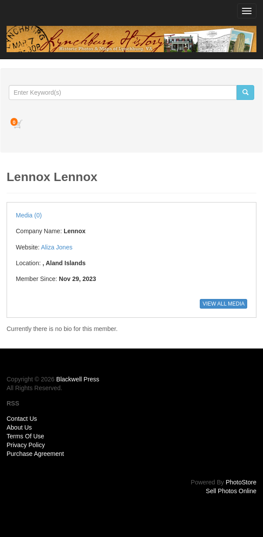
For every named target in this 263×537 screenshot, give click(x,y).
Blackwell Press (77, 379)
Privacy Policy (26, 444)
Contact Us (22, 418)
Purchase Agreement (35, 453)
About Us (19, 427)
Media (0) (29, 215)
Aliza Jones (56, 247)
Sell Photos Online (231, 490)
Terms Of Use (25, 436)
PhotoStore (241, 482)
